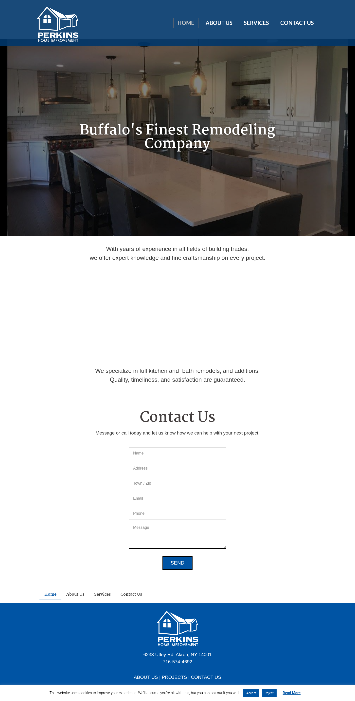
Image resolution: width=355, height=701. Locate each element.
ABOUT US (146, 677)
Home (186, 22)
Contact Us (297, 22)
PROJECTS (174, 677)
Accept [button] (251, 693)
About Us (219, 22)
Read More (292, 693)
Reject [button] (269, 693)
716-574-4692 (177, 661)
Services (256, 22)
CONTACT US (206, 677)
